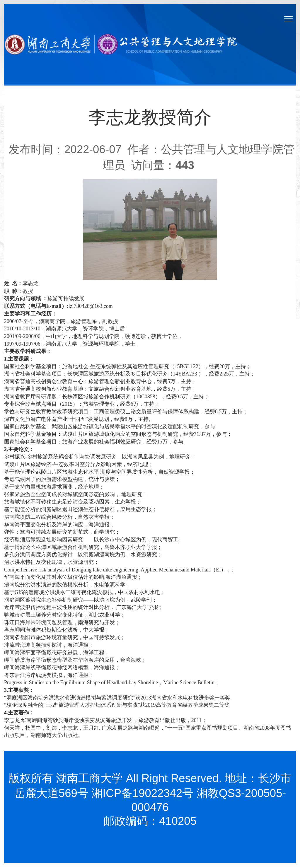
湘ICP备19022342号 (142, 793)
